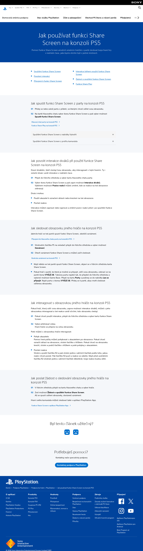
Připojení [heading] (121, 492)
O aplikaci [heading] (10, 492)
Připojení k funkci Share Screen (48, 78)
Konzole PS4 (32, 499)
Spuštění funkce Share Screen (47, 69)
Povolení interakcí (42, 73)
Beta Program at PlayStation (123, 528)
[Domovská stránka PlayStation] (4, 7)
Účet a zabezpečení (72, 15)
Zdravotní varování (102, 508)
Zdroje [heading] (98, 492)
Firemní (9, 509)
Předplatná (125, 15)
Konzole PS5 (32, 495)
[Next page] (138, 15)
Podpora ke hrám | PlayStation (43, 485)
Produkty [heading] (32, 492)
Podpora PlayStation (21, 485)
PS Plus (35, 8)
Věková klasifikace (102, 505)
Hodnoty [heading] (54, 492)
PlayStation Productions (15, 506)
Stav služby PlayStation (48, 15)
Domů (8, 485)
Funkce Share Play (84, 81)
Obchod (66, 8)
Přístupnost (54, 499)
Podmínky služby (101, 495)
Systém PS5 (18, 8)
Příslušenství (45, 8)
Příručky (75, 519)
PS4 (27, 8)
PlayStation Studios (13, 502)
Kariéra (8, 499)
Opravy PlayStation (79, 508)
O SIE (8, 495)
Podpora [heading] (76, 492)
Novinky (56, 8)
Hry (10, 8)
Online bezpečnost (57, 502)
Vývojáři (98, 512)
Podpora (75, 8)
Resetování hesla (79, 512)
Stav (74, 505)
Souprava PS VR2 (34, 502)
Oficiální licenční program (104, 515)
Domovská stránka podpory (15, 15)
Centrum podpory (79, 495)
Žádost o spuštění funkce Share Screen (93, 76)
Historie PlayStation (13, 513)
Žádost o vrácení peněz (81, 515)
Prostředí (53, 495)
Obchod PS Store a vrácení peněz (100, 15)
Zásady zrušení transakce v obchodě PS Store (104, 500)
